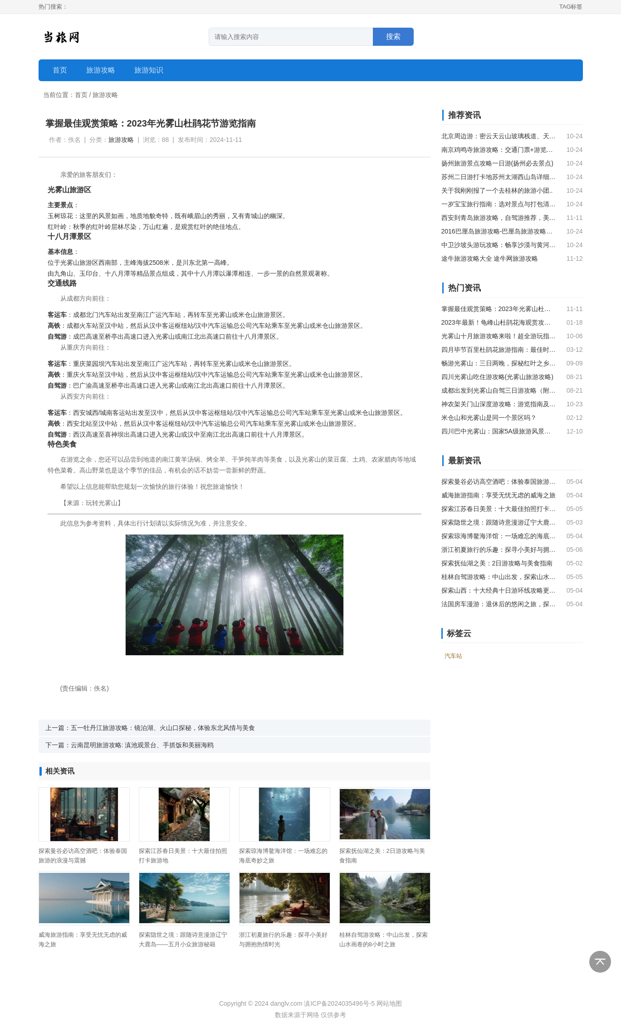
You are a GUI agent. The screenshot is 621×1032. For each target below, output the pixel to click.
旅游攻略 (105, 94)
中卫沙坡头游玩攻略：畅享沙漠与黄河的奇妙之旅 (498, 244)
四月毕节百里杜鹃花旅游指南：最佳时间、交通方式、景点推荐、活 (498, 349)
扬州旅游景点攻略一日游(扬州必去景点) (497, 163)
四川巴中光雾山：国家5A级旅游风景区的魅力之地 (498, 431)
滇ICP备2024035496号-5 (339, 1003)
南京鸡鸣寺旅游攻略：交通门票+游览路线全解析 (498, 149)
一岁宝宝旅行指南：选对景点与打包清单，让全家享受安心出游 (498, 204)
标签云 (459, 633)
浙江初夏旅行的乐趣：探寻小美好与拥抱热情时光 (498, 549)
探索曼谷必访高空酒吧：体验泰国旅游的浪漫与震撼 (498, 481)
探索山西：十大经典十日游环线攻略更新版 (498, 590)
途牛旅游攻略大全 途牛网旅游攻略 (489, 258)
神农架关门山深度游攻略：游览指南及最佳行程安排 (498, 404)
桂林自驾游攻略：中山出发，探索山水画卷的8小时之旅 (498, 576)
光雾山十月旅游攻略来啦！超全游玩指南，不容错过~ (498, 336)
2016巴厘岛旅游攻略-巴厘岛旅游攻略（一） (498, 231)
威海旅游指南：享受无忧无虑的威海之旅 (498, 495)
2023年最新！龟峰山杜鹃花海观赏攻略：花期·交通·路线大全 (498, 322)
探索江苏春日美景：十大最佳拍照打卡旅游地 (498, 508)
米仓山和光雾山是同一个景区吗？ (489, 417)
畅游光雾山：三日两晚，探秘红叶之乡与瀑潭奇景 (498, 363)
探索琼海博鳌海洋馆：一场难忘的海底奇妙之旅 (498, 536)
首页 (60, 70)
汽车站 (107, 314)
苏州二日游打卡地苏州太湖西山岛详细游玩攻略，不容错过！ (498, 176)
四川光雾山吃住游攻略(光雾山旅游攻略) (497, 376)
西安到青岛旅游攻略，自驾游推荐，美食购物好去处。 (498, 217)
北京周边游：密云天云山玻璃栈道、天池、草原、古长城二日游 (498, 136)
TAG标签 (571, 6)
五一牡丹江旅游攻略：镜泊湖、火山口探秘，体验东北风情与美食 (163, 727)
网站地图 (389, 1003)
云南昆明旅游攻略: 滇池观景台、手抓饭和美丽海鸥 (142, 745)
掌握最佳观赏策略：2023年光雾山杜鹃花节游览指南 (498, 308)
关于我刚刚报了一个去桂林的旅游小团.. (497, 190)
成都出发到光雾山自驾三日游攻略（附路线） (498, 390)
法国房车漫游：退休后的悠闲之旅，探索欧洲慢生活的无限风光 (498, 604)
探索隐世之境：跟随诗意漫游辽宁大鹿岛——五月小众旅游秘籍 (498, 522)
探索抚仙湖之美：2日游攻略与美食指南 (497, 563)
